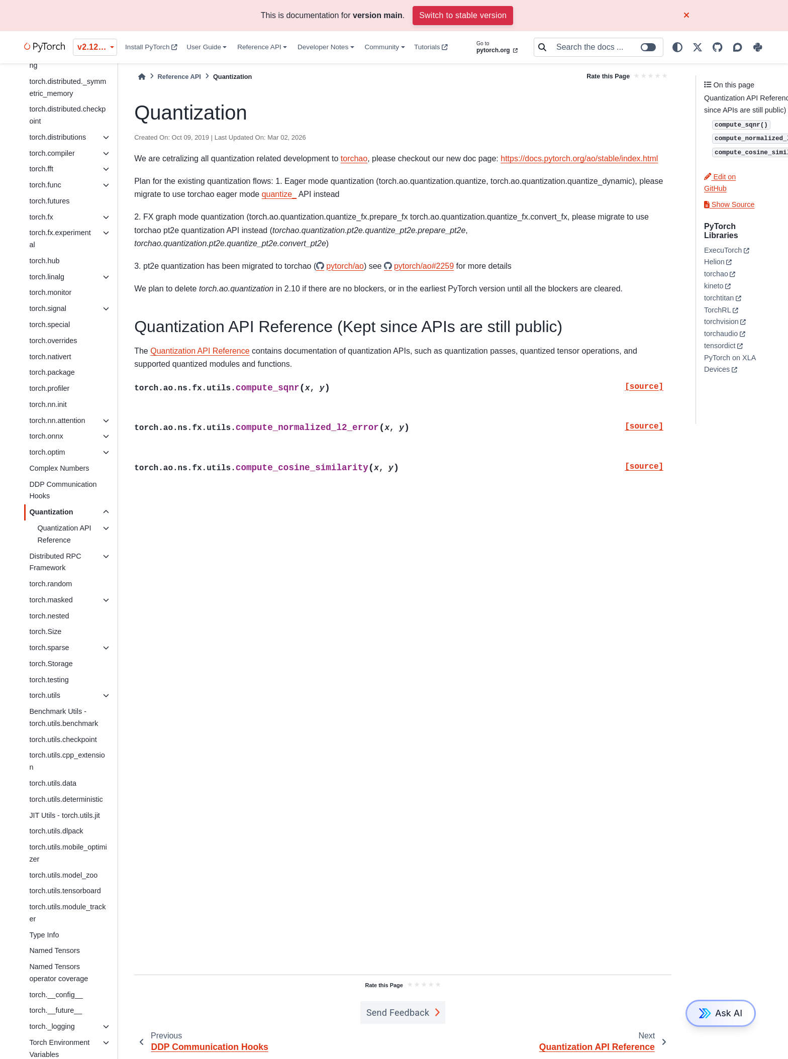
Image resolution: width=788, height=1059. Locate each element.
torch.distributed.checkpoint (67, 115)
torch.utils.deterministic (66, 799)
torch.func (45, 185)
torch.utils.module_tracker (67, 913)
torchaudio (721, 334)
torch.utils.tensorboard (65, 891)
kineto (713, 286)
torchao (354, 158)
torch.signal (47, 308)
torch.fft (41, 169)
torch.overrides (53, 341)
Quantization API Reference (64, 534)
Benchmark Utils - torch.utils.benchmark (63, 717)
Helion (714, 262)
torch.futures (49, 201)
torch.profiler (49, 388)
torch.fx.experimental (59, 239)
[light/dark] (677, 47)
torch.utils (44, 695)
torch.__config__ (55, 995)
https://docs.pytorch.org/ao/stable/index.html (579, 158)
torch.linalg (46, 277)
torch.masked (50, 600)
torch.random (50, 584)
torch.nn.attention (57, 420)
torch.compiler (51, 153)
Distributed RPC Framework (55, 562)
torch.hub (44, 261)
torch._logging (51, 1026)
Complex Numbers (59, 468)
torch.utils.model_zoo (63, 875)
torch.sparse (49, 648)
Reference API (259, 47)
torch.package (51, 372)
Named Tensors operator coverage (58, 973)
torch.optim (47, 452)
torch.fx (41, 217)
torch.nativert (50, 357)
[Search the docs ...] (606, 47)
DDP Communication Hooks (62, 490)
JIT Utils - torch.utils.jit (64, 815)
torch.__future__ (55, 1010)
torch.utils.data (52, 783)
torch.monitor (50, 292)
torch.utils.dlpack (56, 831)
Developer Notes (323, 47)
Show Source (729, 204)
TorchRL (717, 310)
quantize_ (279, 194)
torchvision (721, 321)
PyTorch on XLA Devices (729, 364)
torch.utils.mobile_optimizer (68, 853)
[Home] (141, 76)
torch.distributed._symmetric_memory (67, 87)
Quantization (51, 512)
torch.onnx (46, 436)
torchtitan (719, 298)
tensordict (719, 346)
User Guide (203, 47)
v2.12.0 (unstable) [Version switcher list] (97, 47)
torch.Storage (50, 664)
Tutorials (431, 47)
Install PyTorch (151, 47)
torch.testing (48, 680)
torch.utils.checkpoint (62, 739)
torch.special (49, 325)
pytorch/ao (345, 266)
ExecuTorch (723, 250)
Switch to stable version (463, 15)
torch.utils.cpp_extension (67, 761)
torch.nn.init (47, 404)
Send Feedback (398, 1012)
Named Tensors (54, 950)
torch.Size (45, 631)
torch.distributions (57, 137)
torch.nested (49, 616)
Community (381, 47)
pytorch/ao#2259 (424, 266)
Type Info (44, 935)
